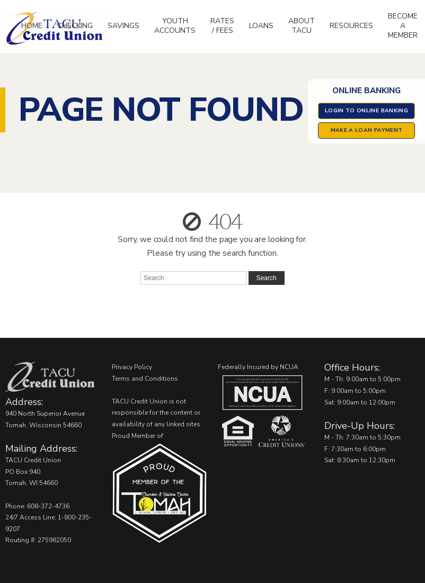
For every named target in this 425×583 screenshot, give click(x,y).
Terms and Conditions (145, 378)
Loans (261, 26)
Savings (123, 26)
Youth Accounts (175, 25)
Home (31, 26)
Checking (75, 26)
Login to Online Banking (366, 110)
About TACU (301, 25)
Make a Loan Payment (367, 130)
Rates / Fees (222, 25)
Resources (351, 26)
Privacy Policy (132, 367)
